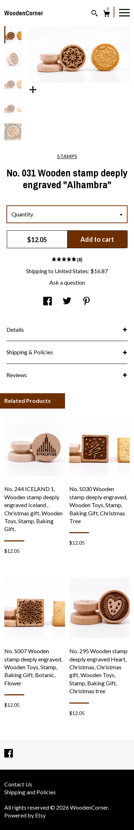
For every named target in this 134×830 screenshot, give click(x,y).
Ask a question (67, 282)
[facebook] (8, 753)
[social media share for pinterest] (86, 301)
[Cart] (106, 14)
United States (71, 271)
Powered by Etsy (25, 815)
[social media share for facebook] (47, 301)
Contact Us (18, 784)
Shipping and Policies (30, 792)
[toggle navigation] (124, 12)
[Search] (94, 14)
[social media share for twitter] (67, 301)
